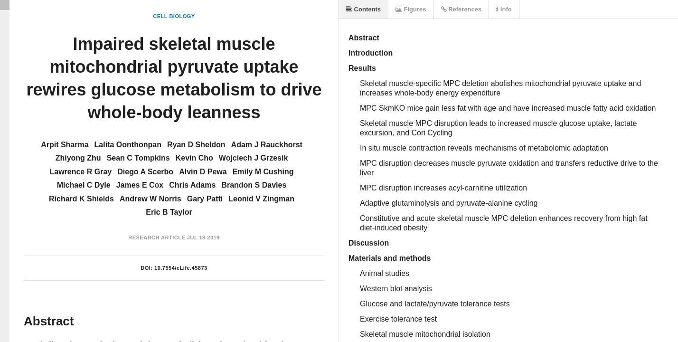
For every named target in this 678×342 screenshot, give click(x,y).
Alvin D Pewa (202, 172)
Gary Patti (205, 199)
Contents (363, 9)
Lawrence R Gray (80, 172)
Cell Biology (174, 16)
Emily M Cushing (263, 172)
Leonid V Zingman (261, 199)
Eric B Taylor (169, 212)
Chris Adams (192, 185)
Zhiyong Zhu (78, 158)
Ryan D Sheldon (196, 145)
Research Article (156, 237)
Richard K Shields (81, 199)
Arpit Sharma (64, 145)
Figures (411, 9)
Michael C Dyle (84, 185)
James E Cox (140, 185)
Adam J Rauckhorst (266, 145)
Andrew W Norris (150, 199)
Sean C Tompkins (138, 158)
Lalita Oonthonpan (127, 145)
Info (503, 9)
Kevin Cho (194, 158)
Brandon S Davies (253, 185)
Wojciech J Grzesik (253, 158)
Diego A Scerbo (145, 172)
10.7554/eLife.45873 (180, 268)
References (461, 9)
